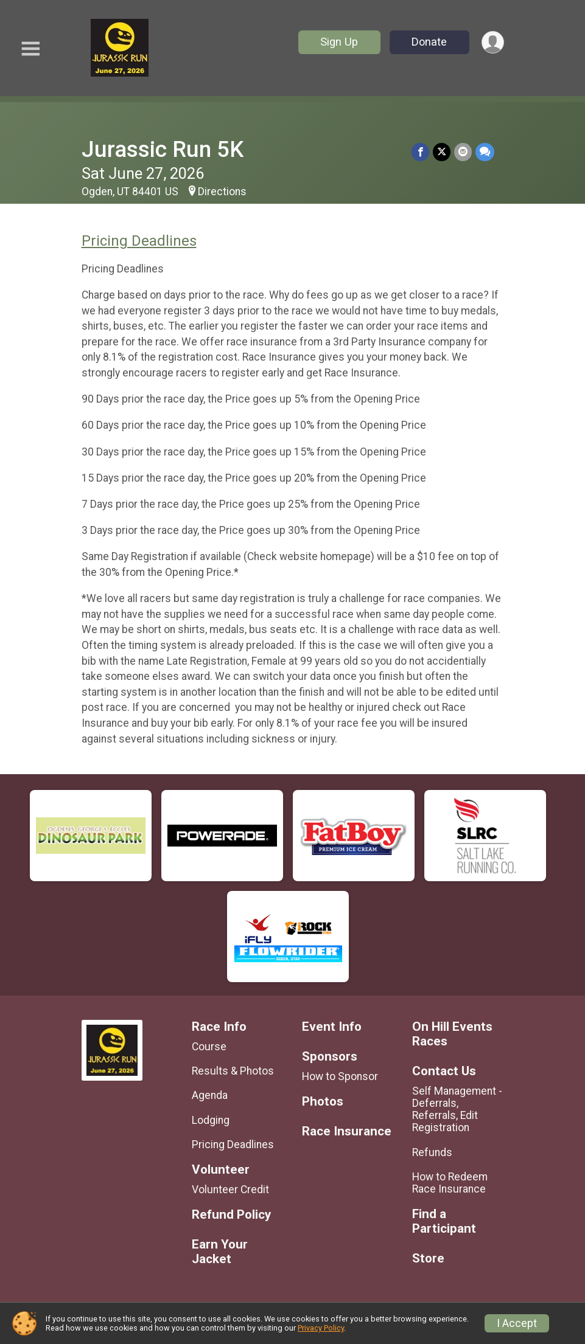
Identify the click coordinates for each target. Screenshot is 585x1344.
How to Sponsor (340, 1076)
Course (209, 1047)
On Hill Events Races (452, 1034)
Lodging (210, 1120)
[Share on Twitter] (441, 152)
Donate (429, 41)
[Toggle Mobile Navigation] (30, 48)
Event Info (332, 1027)
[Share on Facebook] (420, 152)
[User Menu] (493, 42)
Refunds (432, 1152)
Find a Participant (444, 1221)
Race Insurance (346, 1131)
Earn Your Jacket (220, 1252)
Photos (322, 1102)
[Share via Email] (463, 152)
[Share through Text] (484, 152)
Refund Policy (231, 1215)
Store (428, 1259)
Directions (222, 191)
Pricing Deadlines (139, 240)
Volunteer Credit (230, 1189)
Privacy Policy (321, 1327)
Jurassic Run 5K (162, 149)
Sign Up (339, 41)
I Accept (517, 1323)
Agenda (210, 1095)
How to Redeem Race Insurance (450, 1183)
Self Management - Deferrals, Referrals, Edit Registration (457, 1109)
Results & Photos (233, 1071)
